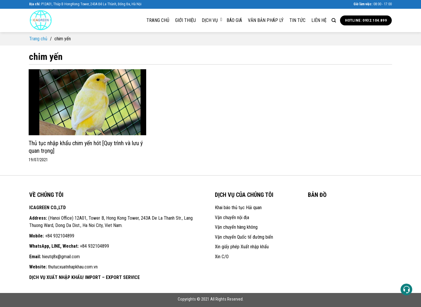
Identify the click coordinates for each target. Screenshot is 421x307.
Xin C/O (222, 256)
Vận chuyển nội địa (232, 217)
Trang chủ (157, 20)
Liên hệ (319, 20)
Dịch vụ (212, 20)
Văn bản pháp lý (266, 20)
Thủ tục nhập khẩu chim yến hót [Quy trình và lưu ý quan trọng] (86, 147)
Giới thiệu (185, 20)
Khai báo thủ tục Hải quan (238, 207)
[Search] (334, 20)
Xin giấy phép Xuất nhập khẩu (242, 246)
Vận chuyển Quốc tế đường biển (244, 237)
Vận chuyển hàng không (236, 227)
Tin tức (297, 20)
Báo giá (234, 20)
